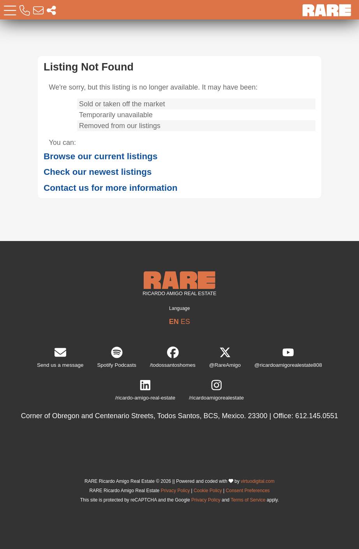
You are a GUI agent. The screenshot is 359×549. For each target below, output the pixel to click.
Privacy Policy (175, 490)
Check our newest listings (98, 172)
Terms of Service (248, 500)
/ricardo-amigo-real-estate (145, 390)
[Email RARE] (38, 10)
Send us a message (60, 357)
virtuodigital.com (258, 481)
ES (185, 322)
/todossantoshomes (172, 357)
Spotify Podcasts (116, 357)
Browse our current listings (101, 156)
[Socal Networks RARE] (51, 10)
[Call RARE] (24, 10)
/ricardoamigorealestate (216, 390)
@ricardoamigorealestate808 (288, 357)
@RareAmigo (225, 357)
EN (174, 322)
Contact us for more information (111, 188)
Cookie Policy (208, 490)
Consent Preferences (248, 490)
